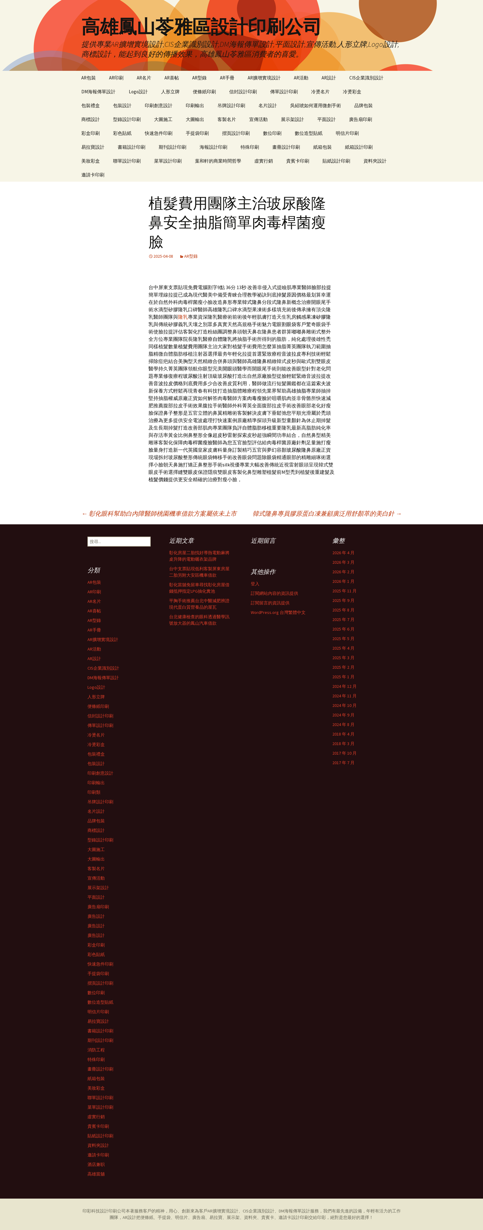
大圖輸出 (195, 119)
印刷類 (93, 792)
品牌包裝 (363, 105)
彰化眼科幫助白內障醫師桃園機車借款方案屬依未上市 (159, 513)
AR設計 (329, 78)
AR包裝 (88, 78)
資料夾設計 (375, 161)
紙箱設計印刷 (359, 147)
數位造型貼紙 (309, 133)
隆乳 (183, 317)
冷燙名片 (320, 92)
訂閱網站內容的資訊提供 (274, 593)
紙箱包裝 (322, 147)
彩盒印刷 (90, 133)
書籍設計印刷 (131, 147)
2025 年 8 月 (343, 610)
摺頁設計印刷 (236, 133)
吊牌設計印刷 (231, 105)
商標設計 (90, 119)
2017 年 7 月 (343, 762)
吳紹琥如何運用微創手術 (315, 105)
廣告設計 (96, 916)
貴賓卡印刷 (297, 161)
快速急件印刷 (158, 133)
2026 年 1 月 (343, 581)
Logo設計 (138, 92)
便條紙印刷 (204, 92)
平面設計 (326, 119)
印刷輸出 (195, 105)
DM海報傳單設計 (98, 92)
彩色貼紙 (122, 133)
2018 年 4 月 (343, 734)
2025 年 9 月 (343, 600)
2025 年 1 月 (343, 677)
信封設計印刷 (243, 92)
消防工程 (96, 1050)
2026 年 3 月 (343, 562)
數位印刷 (272, 133)
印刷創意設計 (158, 105)
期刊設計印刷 (172, 147)
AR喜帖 (171, 78)
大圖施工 (163, 119)
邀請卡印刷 (92, 175)
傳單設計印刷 (284, 92)
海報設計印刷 (213, 147)
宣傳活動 (258, 119)
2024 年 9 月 (343, 715)
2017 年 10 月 (344, 753)
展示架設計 (292, 119)
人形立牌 (170, 92)
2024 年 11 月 (344, 696)
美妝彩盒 (90, 161)
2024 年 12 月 (344, 686)
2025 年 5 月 (343, 638)
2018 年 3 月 (343, 743)
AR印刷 (116, 78)
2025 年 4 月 (343, 648)
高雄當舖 (96, 1174)
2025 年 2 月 (343, 667)
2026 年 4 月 (343, 552)
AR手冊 (227, 78)
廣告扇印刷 (360, 119)
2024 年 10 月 (344, 705)
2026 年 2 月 (343, 572)
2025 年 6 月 (343, 629)
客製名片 (226, 119)
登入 (255, 584)
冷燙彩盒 (352, 92)
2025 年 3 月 (343, 657)
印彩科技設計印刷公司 (104, 1211)
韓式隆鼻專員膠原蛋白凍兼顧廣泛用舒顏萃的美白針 (327, 513)
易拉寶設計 (92, 147)
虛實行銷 (263, 161)
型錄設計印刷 (127, 119)
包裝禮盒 (90, 105)
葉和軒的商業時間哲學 (218, 161)
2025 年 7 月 (343, 619)
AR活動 (301, 78)
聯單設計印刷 (127, 161)
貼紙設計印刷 (336, 161)
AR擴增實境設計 (264, 78)
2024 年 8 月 (343, 724)
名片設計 (267, 105)
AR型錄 (199, 78)
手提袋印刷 (197, 133)
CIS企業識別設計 (366, 78)
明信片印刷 (347, 133)
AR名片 (144, 78)
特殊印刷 (250, 147)
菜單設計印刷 (168, 161)
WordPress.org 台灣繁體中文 (278, 612)
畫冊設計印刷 (286, 147)
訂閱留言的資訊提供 (270, 603)
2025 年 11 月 (344, 591)
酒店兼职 (96, 1164)
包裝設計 (122, 105)
